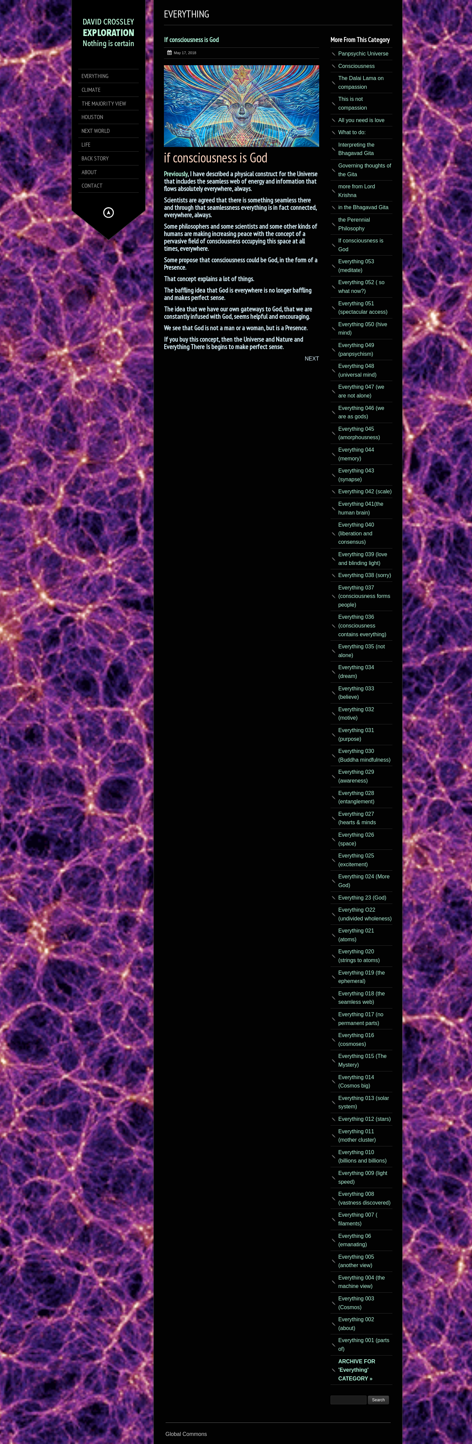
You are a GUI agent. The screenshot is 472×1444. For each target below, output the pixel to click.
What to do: (352, 132)
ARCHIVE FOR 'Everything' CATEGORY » (356, 1370)
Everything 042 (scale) (365, 491)
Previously (175, 173)
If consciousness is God (191, 39)
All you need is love (361, 120)
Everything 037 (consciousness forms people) (364, 596)
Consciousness (356, 66)
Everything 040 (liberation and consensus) (356, 533)
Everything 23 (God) (362, 898)
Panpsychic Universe (363, 53)
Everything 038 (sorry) (364, 575)
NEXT (312, 359)
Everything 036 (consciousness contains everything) (362, 625)
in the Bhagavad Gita (363, 207)
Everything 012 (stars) (364, 1119)
